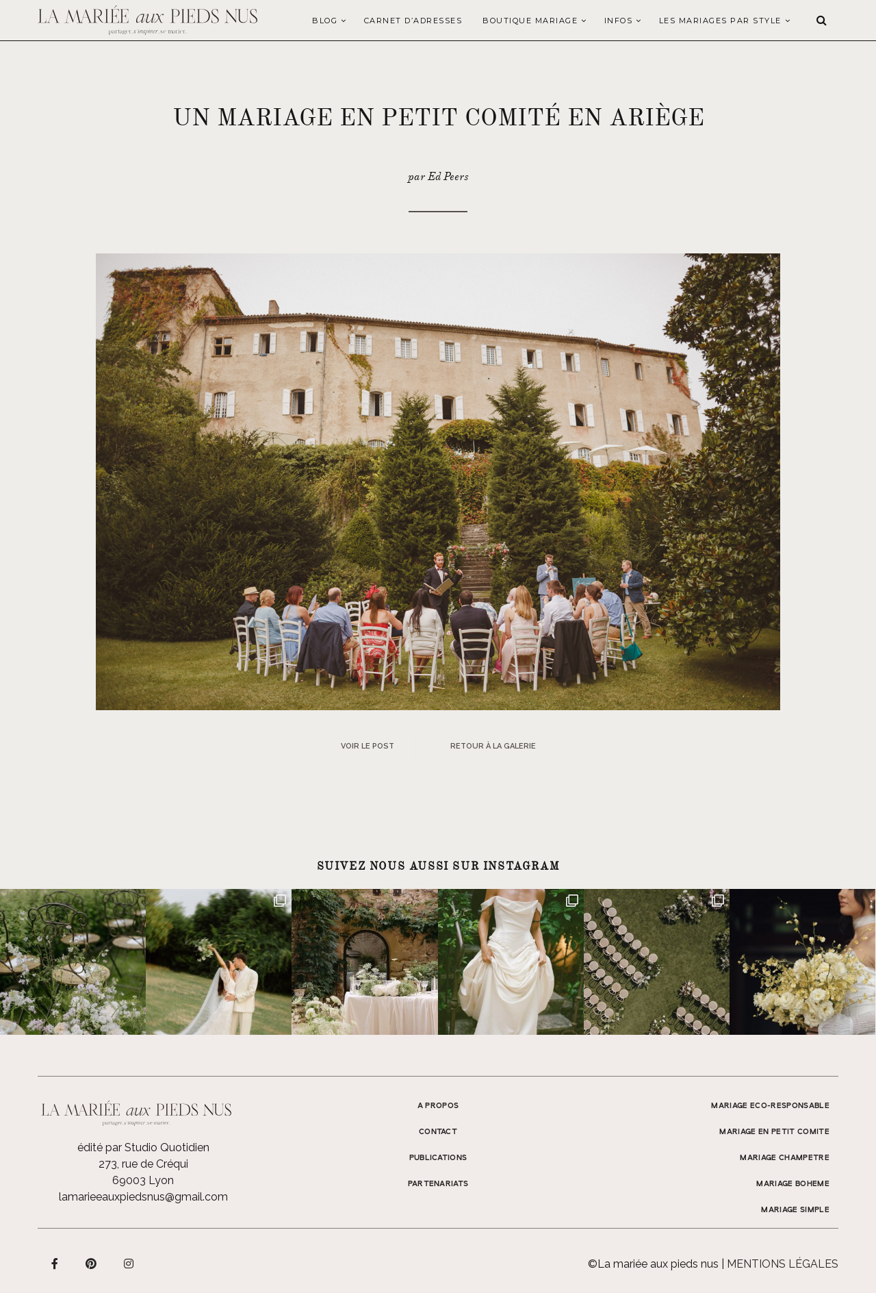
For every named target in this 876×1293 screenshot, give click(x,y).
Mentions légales (782, 1263)
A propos (438, 1106)
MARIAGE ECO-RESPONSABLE (770, 1106)
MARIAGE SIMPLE (795, 1210)
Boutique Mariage (530, 20)
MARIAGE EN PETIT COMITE (774, 1132)
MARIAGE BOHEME (792, 1184)
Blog (324, 20)
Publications (438, 1158)
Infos (618, 20)
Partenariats (438, 1184)
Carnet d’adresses (413, 20)
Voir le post (367, 746)
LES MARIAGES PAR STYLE (720, 20)
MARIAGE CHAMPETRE (784, 1158)
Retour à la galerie (493, 746)
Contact (438, 1132)
